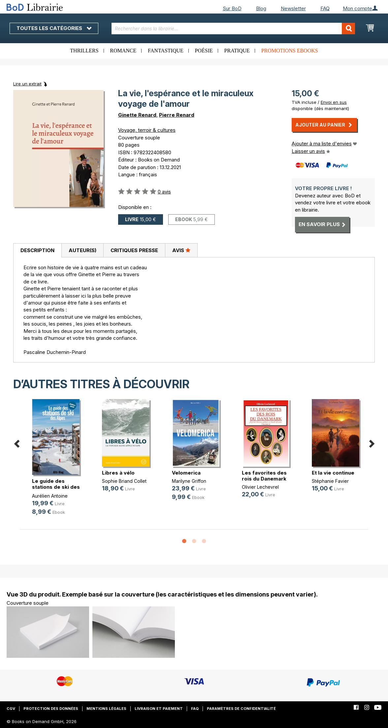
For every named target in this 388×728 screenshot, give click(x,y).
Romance (123, 50)
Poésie (204, 50)
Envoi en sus (334, 102)
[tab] (37, 250)
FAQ (325, 8)
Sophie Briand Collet (124, 481)
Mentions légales (106, 708)
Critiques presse (134, 250)
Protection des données (50, 708)
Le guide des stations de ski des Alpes (56, 487)
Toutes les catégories (53, 28)
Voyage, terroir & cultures (147, 130)
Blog (261, 8)
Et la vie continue (333, 473)
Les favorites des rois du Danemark (264, 476)
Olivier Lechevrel (260, 487)
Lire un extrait (27, 83)
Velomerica (186, 473)
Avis (181, 250)
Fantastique (165, 50)
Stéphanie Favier (330, 481)
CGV (11, 708)
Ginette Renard (137, 115)
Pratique (237, 50)
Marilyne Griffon (189, 481)
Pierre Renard (176, 115)
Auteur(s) (82, 250)
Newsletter (293, 8)
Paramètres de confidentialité (241, 708)
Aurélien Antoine (50, 496)
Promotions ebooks (289, 50)
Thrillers (84, 50)
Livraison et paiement (159, 708)
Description (37, 250)
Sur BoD (232, 8)
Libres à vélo (118, 473)
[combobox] (233, 28)
